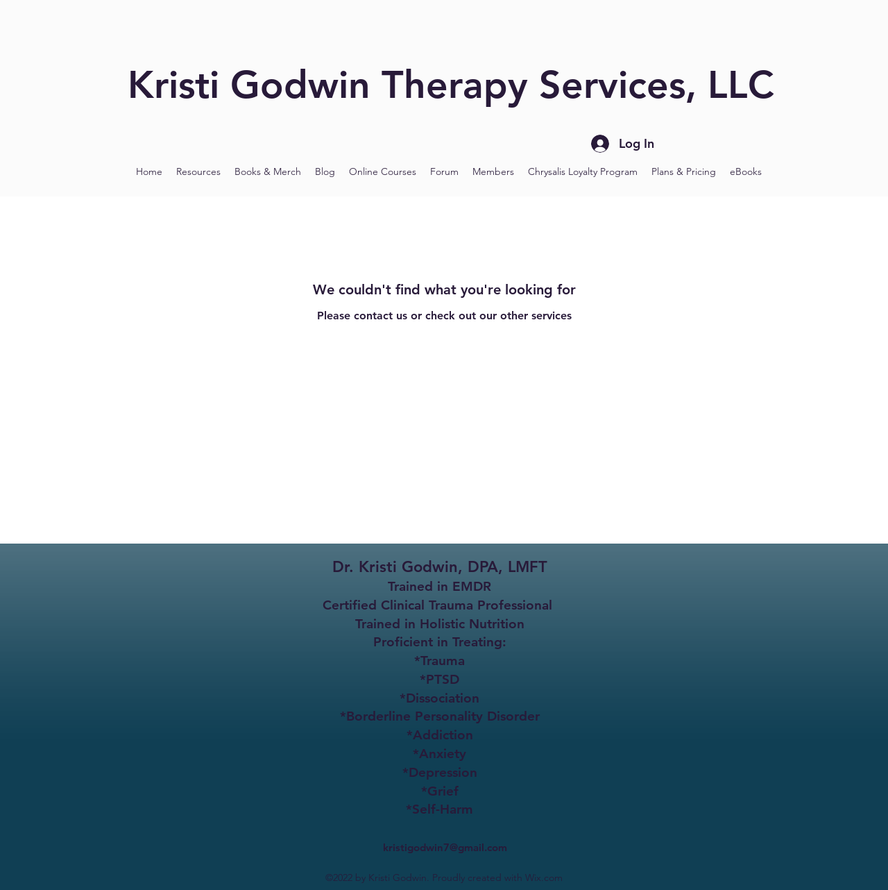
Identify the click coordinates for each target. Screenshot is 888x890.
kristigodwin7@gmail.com (445, 847)
